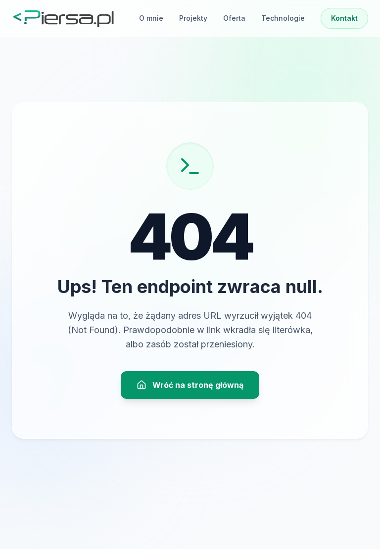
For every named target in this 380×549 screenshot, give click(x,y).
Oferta (234, 18)
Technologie (283, 18)
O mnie (151, 18)
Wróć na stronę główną (190, 385)
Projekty (193, 18)
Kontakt (344, 18)
